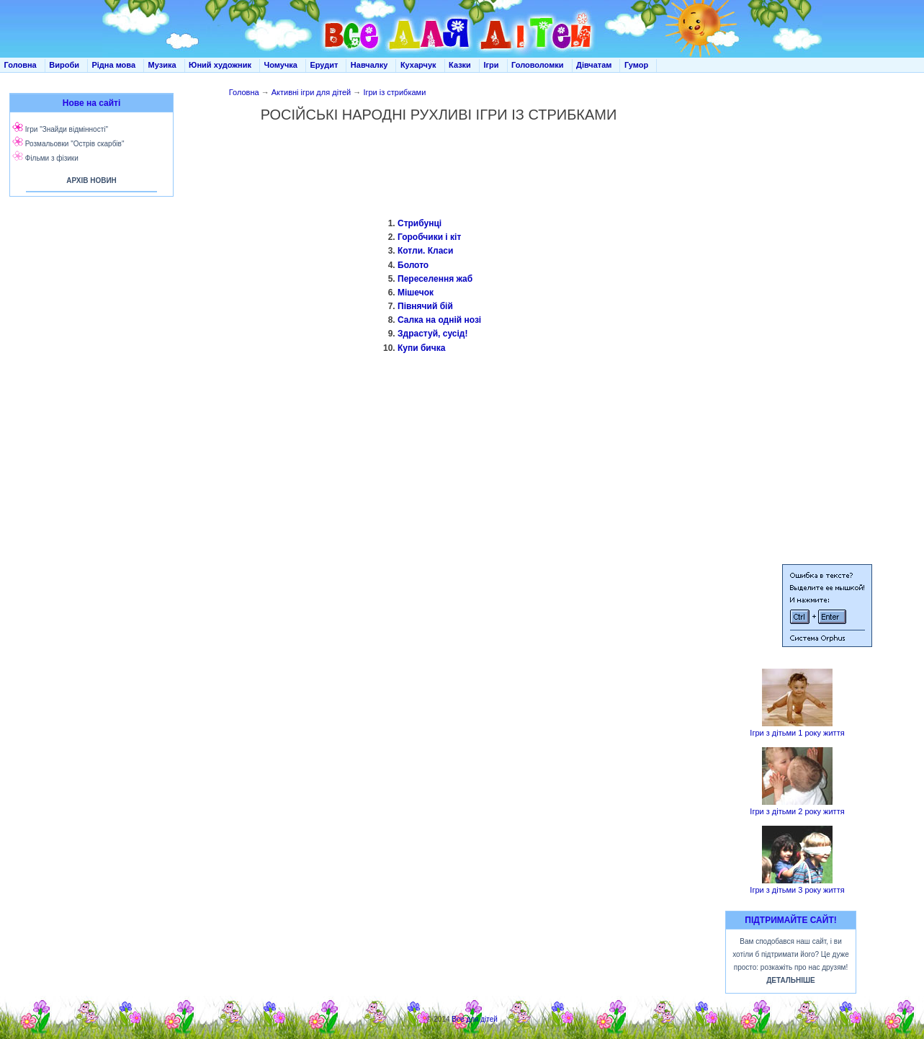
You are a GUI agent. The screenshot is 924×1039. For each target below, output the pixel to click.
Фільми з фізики (52, 158)
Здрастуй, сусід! (432, 334)
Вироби (64, 65)
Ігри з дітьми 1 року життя (797, 732)
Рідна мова (113, 65)
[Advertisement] (88, 346)
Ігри (490, 65)
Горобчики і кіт (429, 237)
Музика (162, 65)
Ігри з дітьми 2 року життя (797, 811)
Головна (20, 65)
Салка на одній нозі (439, 320)
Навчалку (369, 65)
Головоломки (537, 65)
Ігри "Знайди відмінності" (66, 129)
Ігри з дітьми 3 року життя (797, 890)
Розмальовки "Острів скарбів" (75, 144)
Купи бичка (421, 348)
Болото (413, 265)
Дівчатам (593, 65)
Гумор (636, 65)
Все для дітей (475, 1019)
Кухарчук (418, 65)
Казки (460, 65)
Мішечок (416, 292)
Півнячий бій (425, 306)
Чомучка (280, 65)
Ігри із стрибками (394, 92)
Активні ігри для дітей (311, 92)
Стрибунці (419, 223)
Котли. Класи (425, 251)
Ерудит (324, 65)
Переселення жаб (435, 279)
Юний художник (220, 65)
